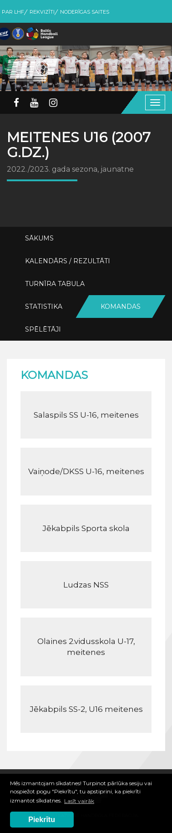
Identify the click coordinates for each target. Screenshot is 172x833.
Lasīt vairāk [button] (79, 800)
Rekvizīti (42, 12)
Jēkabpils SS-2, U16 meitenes (86, 709)
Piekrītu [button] (41, 819)
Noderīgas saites (84, 12)
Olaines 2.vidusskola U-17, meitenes (86, 647)
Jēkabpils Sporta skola (86, 528)
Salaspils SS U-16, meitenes (86, 414)
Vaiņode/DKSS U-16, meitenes (86, 471)
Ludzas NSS (86, 584)
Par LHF (13, 12)
